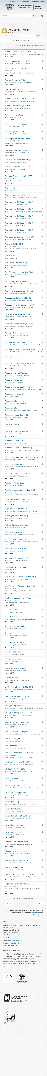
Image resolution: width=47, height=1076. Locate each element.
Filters (6, 24)
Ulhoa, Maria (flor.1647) (14, 706)
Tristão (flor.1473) (12, 802)
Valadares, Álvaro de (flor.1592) (17, 473)
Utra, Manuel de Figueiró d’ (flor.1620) (20, 586)
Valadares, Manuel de (13, 380)
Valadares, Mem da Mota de (16, 373)
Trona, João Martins (12, 745)
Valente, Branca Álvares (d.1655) (17, 61)
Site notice (35, 1)
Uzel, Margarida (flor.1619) (15, 548)
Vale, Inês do (10, 256)
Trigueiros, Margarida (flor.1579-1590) (20, 884)
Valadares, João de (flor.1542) (16, 401)
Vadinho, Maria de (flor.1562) (16, 516)
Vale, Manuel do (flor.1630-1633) (17, 150)
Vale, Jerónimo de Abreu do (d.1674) (19, 202)
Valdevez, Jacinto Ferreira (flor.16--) (18, 298)
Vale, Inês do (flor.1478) (14, 244)
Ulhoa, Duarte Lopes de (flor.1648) (18, 713)
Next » (41, 904)
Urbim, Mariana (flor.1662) (15, 668)
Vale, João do (10, 188)
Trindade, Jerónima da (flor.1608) (18, 851)
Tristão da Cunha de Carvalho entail (19, 816)
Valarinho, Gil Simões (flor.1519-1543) (20, 349)
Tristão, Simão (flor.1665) (15, 769)
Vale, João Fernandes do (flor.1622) (18, 176)
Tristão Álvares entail (13, 832)
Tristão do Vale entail (13, 809)
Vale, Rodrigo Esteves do (14, 131)
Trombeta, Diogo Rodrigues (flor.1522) (20, 752)
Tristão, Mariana (11, 778)
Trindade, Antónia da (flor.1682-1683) (19, 874)
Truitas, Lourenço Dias (14, 738)
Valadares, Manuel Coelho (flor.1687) (19, 387)
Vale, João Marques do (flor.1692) (18, 167)
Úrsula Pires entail (12, 609)
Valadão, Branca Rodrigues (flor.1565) (20, 490)
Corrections (14, 1)
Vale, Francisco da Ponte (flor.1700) (19, 272)
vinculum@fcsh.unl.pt (14, 941)
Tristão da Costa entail (14, 825)
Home (5, 1)
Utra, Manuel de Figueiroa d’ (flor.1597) (20, 577)
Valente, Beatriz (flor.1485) (15, 68)
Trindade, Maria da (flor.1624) (16, 841)
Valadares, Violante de (14, 356)
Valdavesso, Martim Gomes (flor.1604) (20, 305)
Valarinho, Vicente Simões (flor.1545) (19, 342)
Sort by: (18, 46)
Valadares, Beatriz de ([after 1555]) (18, 448)
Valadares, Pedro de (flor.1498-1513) (19, 363)
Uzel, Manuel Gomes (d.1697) (16, 558)
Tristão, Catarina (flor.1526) (15, 785)
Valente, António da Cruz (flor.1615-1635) (21, 99)
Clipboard (42, 15)
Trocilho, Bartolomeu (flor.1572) (17, 762)
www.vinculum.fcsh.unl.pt (11, 945)
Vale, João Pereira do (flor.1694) (17, 160)
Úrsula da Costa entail (13, 652)
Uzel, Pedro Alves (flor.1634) (16, 539)
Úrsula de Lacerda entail (14, 626)
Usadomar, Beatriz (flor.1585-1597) (18, 598)
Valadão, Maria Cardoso (14, 483)
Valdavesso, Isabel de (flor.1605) (17, 314)
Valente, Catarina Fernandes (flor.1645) (20, 52)
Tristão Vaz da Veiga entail (15, 792)
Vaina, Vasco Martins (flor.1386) (17, 499)
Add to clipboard (43, 52)
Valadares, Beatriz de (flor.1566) (17, 441)
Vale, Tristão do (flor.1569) (15, 124)
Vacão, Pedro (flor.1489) (14, 532)
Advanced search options (23, 40)
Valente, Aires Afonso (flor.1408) (17, 106)
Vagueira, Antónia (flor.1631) (16, 509)
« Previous (9, 904)
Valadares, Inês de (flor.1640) (16, 415)
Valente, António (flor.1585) (15, 89)
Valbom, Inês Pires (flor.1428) (16, 333)
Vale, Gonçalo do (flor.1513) (16, 263)
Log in (43, 1)
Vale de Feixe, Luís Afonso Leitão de (19, 291)
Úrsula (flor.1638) (11, 616)
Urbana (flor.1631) (12, 677)
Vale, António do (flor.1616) (15, 281)
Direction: (32, 46)
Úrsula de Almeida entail (14, 642)
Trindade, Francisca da (14, 867)
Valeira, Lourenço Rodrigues (16, 115)
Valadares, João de (12, 408)
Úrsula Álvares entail (13, 659)
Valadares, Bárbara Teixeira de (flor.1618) (21, 457)
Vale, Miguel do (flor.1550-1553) (17, 138)
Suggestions (25, 1)
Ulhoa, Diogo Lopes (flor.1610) (17, 722)
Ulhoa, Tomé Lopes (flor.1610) (17, 696)
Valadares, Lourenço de (14, 394)
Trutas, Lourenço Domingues (16, 731)
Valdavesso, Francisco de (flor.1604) (19, 324)
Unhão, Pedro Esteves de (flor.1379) (19, 687)
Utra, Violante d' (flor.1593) (15, 567)
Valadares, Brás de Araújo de (16, 431)
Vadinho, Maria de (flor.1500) (16, 525)
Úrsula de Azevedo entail (14, 633)
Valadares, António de (13, 464)
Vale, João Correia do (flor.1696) (17, 195)
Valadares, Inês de (12, 424)
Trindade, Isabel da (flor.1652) (16, 860)
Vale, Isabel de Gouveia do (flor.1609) (19, 237)
